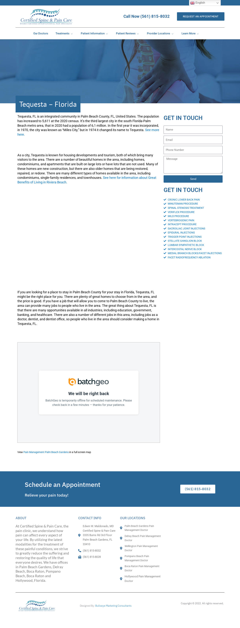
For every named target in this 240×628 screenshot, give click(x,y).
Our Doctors (40, 33)
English (197, 3)
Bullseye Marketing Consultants (113, 605)
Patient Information (95, 33)
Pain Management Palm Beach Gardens (46, 452)
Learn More (191, 33)
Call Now (151, 16)
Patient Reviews (128, 33)
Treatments (64, 33)
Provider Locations (160, 33)
